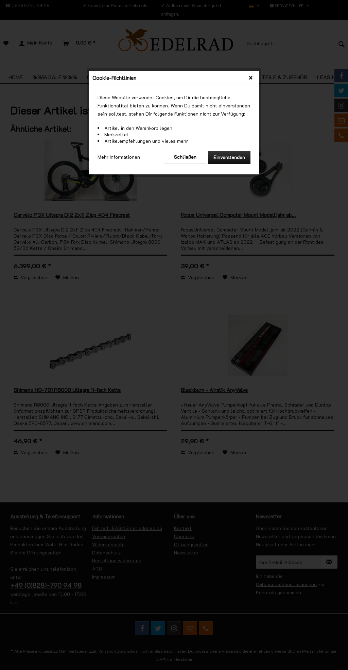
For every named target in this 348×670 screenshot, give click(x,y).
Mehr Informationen (119, 157)
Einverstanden (229, 157)
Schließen (185, 157)
